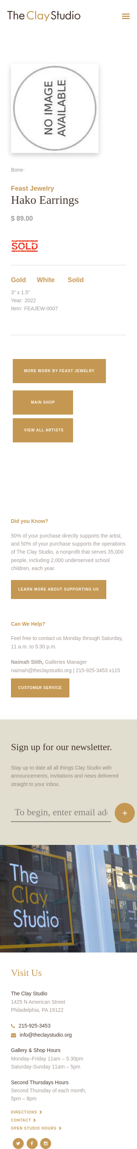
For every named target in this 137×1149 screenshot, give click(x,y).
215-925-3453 (30, 1026)
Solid (76, 280)
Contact (21, 1120)
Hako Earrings (10, 34)
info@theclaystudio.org (41, 1035)
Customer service (40, 688)
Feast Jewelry (32, 188)
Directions (24, 1112)
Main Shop (43, 402)
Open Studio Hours (34, 1128)
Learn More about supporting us (58, 589)
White (46, 280)
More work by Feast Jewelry (59, 371)
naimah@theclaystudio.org (41, 670)
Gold (18, 280)
